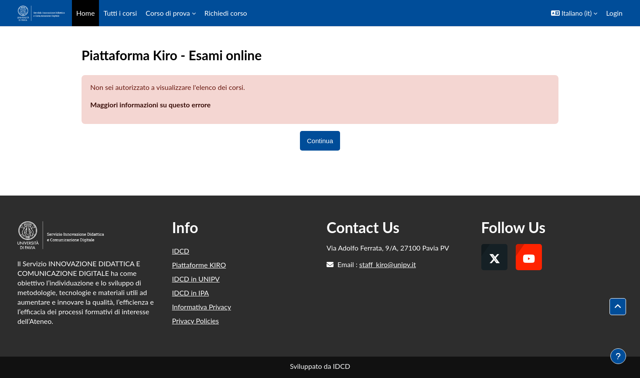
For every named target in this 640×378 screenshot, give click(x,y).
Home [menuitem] (85, 13)
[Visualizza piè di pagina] (618, 356)
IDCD (181, 251)
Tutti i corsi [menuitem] (120, 13)
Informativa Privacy (201, 306)
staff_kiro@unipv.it (387, 264)
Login (614, 13)
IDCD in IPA (190, 293)
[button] (574, 13)
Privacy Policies (195, 320)
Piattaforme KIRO (199, 265)
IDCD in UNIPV (196, 279)
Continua (320, 140)
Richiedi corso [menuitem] (225, 13)
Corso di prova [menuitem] (168, 13)
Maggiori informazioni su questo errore (150, 104)
